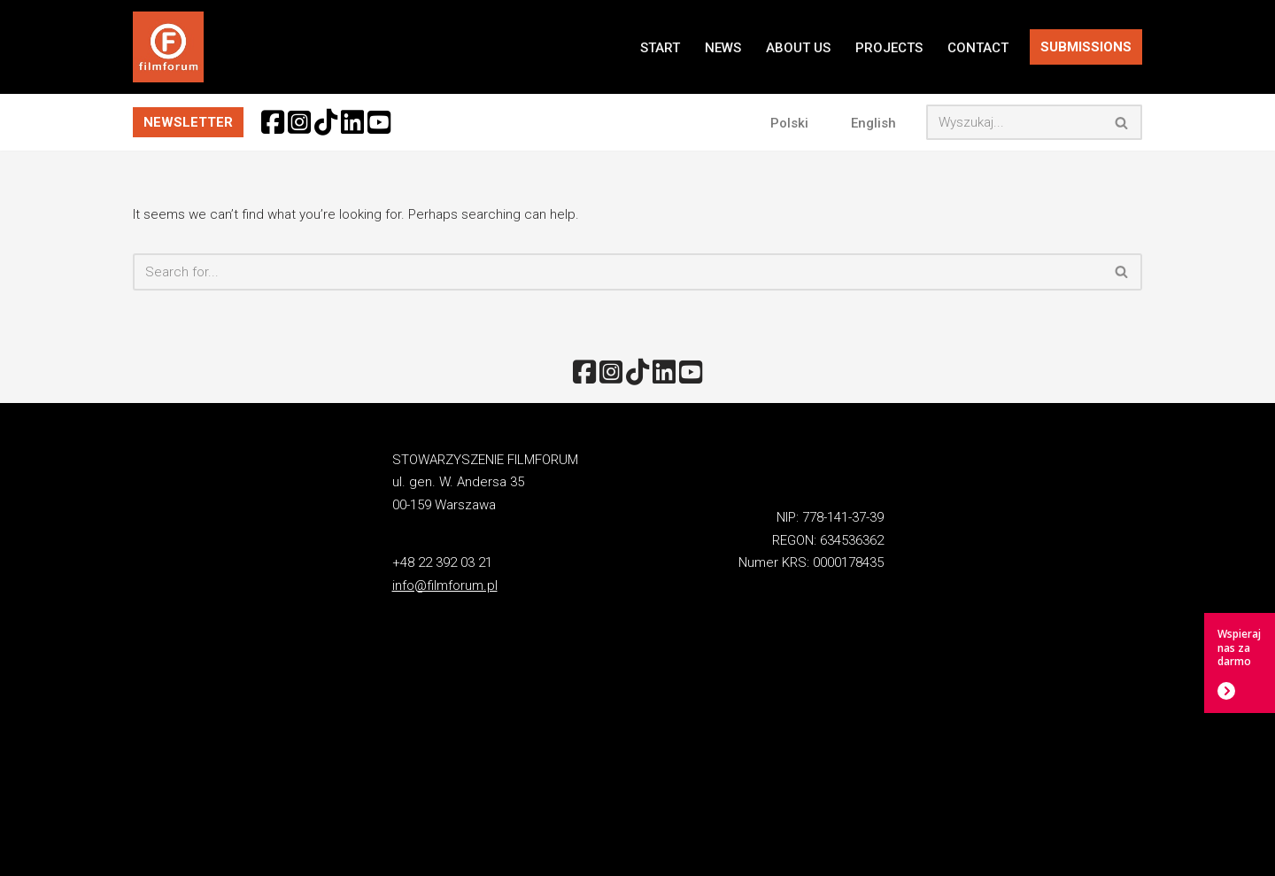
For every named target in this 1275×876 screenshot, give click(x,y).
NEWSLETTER (188, 122)
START (660, 48)
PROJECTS (889, 48)
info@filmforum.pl (445, 585)
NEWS (723, 48)
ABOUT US (798, 48)
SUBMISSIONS (1086, 47)
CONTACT (977, 48)
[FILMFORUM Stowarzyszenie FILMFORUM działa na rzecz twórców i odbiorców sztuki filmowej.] (168, 47)
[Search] (1014, 122)
